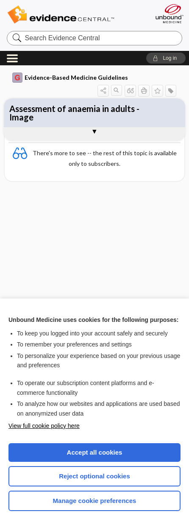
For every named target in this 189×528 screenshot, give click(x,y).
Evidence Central (73, 14)
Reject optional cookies (94, 476)
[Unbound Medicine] (169, 13)
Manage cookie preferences (94, 500)
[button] (166, 58)
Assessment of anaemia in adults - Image (74, 112)
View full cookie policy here (44, 425)
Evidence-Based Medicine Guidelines (70, 78)
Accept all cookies (94, 452)
